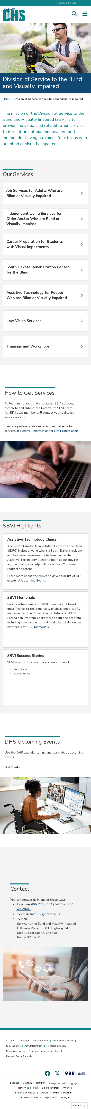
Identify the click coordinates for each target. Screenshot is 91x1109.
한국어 (55, 1092)
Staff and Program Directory (44, 1051)
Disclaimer (23, 1040)
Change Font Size (66, 3)
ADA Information (33, 1046)
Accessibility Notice (63, 1040)
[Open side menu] (84, 14)
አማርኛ (66, 1087)
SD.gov (10, 1040)
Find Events (15, 767)
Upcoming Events (15, 1051)
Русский (67, 1092)
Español (14, 1083)
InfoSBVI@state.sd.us (45, 914)
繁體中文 (40, 1083)
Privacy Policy (40, 1040)
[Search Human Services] (74, 14)
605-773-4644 (41, 904)
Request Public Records (19, 1056)
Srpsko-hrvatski (50, 1087)
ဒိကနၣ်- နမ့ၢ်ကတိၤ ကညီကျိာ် (63, 1083)
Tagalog (43, 1092)
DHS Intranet (13, 1046)
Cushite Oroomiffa (31, 1097)
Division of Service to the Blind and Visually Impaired (48, 99)
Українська (51, 1097)
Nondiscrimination (56, 1046)
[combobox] (79, 1105)
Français (65, 1097)
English (77, 1105)
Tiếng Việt (23, 1087)
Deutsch (27, 1083)
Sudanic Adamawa (25, 1092)
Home (6, 99)
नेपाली (35, 1087)
